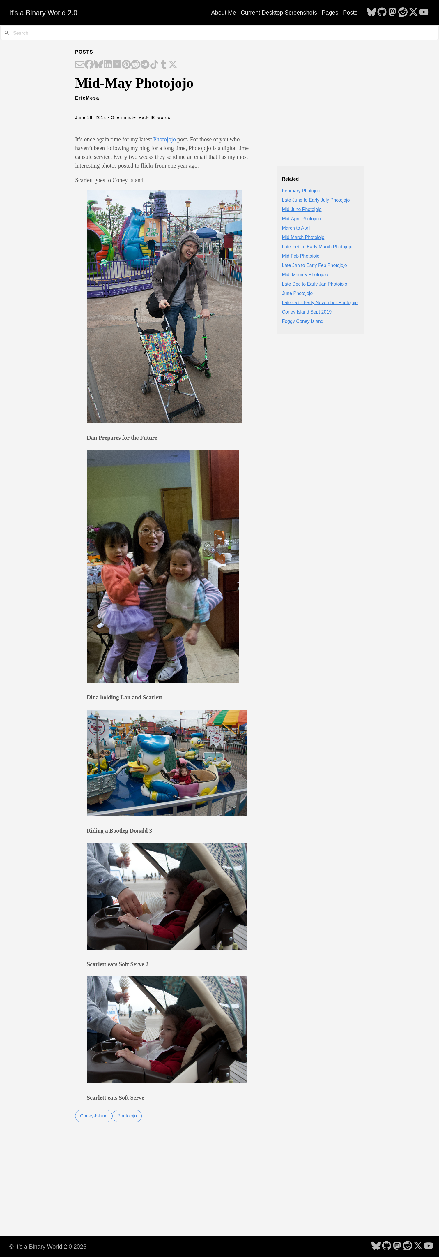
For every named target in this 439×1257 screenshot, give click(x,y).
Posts (350, 12)
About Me (223, 12)
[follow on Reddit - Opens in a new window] (403, 12)
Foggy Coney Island (302, 321)
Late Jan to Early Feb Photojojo (314, 265)
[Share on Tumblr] (163, 65)
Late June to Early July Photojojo (316, 200)
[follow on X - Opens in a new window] (413, 12)
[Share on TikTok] (154, 65)
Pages (330, 12)
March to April (296, 228)
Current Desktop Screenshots (279, 12)
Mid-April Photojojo (301, 218)
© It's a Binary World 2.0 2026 (47, 1246)
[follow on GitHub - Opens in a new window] (382, 12)
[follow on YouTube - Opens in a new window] (424, 12)
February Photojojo (301, 190)
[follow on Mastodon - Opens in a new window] (392, 12)
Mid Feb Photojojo (300, 255)
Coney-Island (93, 1115)
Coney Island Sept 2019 (307, 311)
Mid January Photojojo (305, 274)
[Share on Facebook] (89, 65)
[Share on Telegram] (145, 65)
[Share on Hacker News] (117, 65)
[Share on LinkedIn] (107, 65)
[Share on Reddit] (135, 65)
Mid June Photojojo (301, 209)
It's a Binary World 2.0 (43, 13)
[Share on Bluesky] (98, 65)
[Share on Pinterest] (126, 65)
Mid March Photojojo (303, 237)
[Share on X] (173, 65)
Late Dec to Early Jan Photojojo (314, 283)
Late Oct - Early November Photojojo (320, 302)
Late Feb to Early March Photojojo (317, 246)
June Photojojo (297, 293)
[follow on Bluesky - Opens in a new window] (371, 12)
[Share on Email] (79, 65)
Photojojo (164, 139)
